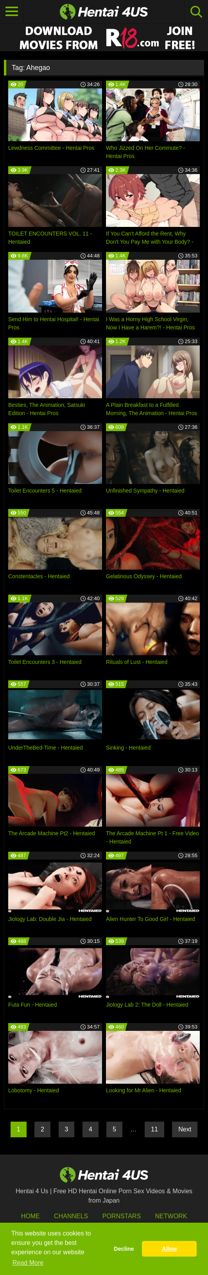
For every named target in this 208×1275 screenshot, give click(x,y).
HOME (30, 1216)
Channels (71, 1216)
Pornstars (121, 1216)
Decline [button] (124, 1249)
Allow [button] (169, 1249)
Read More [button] (28, 1262)
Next (184, 1129)
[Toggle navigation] (11, 11)
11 (154, 1129)
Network (171, 1216)
